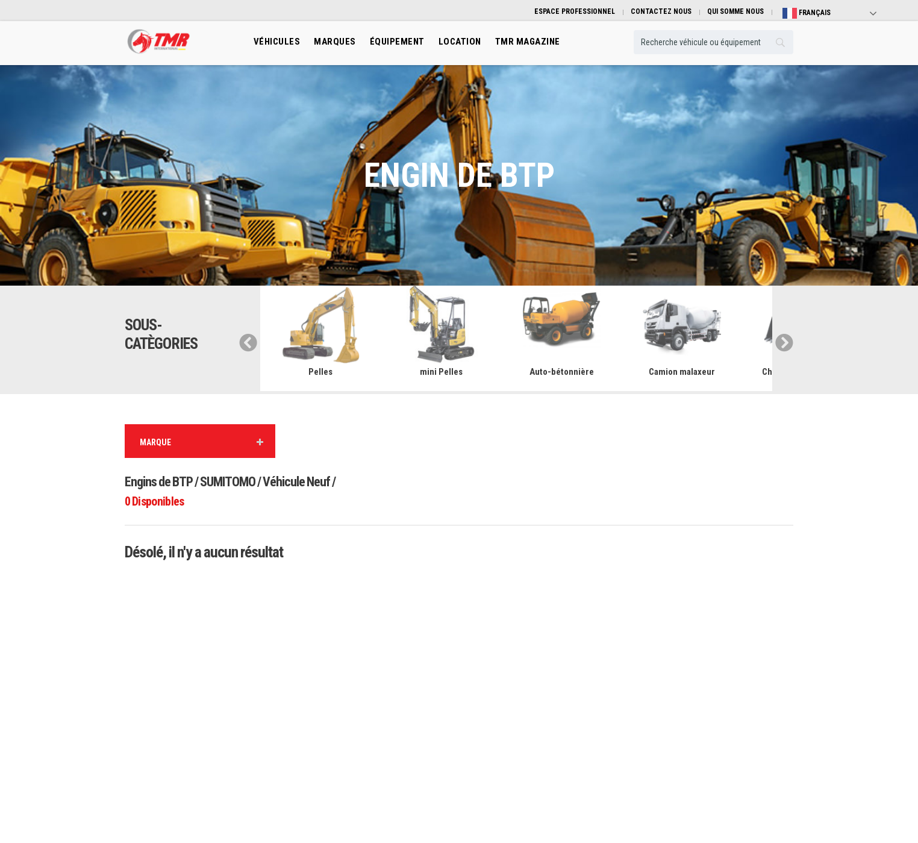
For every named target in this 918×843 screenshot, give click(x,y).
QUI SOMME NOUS (735, 11)
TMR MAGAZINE (527, 41)
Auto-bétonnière (561, 371)
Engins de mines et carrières (339, 743)
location (460, 41)
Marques (335, 41)
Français (806, 13)
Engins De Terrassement (333, 707)
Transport (311, 671)
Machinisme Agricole (328, 725)
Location (481, 689)
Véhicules (277, 41)
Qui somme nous (666, 653)
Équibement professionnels (510, 671)
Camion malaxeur (682, 371)
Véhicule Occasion (496, 707)
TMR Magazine (491, 743)
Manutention (316, 689)
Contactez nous (664, 689)
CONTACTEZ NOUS (661, 11)
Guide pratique (663, 671)
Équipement (397, 41)
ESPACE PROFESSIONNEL (574, 11)
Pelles (320, 371)
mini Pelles (441, 371)
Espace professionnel (501, 725)
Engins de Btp (317, 653)
